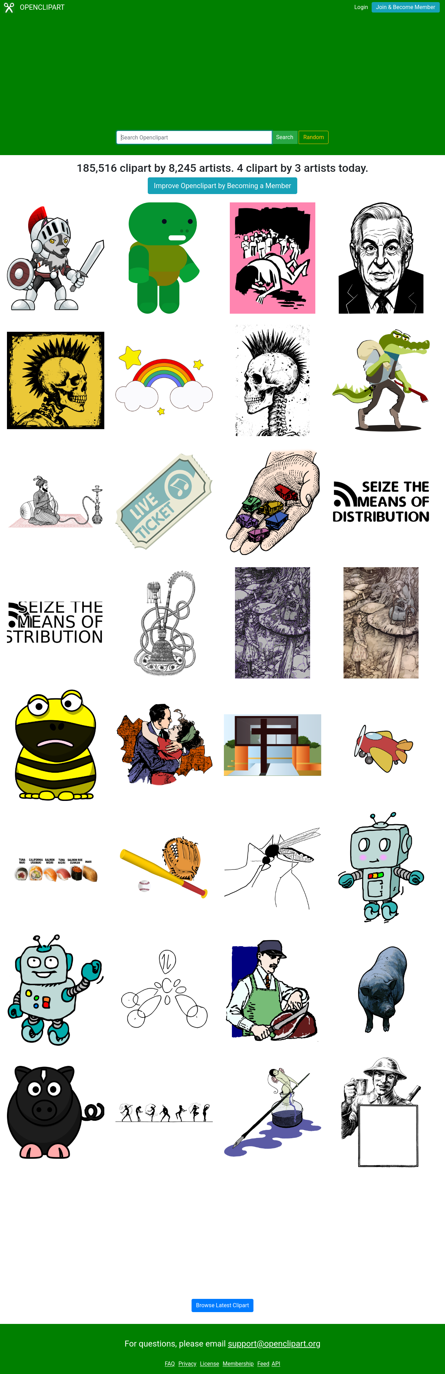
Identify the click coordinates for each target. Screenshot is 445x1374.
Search (284, 137)
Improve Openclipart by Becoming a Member (222, 186)
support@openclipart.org (274, 1344)
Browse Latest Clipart (222, 1305)
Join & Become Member (405, 7)
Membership (237, 1364)
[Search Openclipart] (194, 137)
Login (361, 7)
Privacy (187, 1364)
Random (313, 137)
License (209, 1364)
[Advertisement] (222, 73)
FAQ (170, 1364)
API (276, 1364)
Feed (263, 1364)
